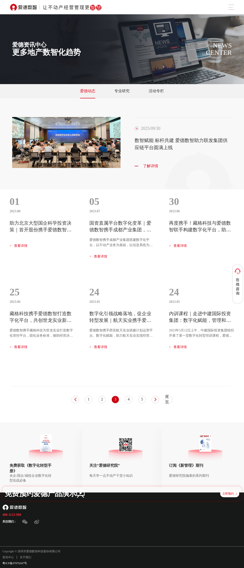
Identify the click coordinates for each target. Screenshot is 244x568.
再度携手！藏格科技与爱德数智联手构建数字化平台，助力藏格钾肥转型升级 (200, 229)
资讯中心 (8, 557)
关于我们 (25, 557)
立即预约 (229, 493)
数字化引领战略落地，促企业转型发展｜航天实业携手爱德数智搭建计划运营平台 (120, 320)
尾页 (167, 399)
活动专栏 (156, 91)
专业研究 (122, 91)
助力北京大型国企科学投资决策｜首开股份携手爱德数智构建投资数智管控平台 (40, 229)
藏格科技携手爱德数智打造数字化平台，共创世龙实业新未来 (40, 320)
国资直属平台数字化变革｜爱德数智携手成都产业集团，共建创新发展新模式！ (120, 229)
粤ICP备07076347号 (14, 563)
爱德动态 (87, 91)
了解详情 (146, 166)
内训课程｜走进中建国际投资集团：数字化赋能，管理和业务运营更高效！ (200, 320)
